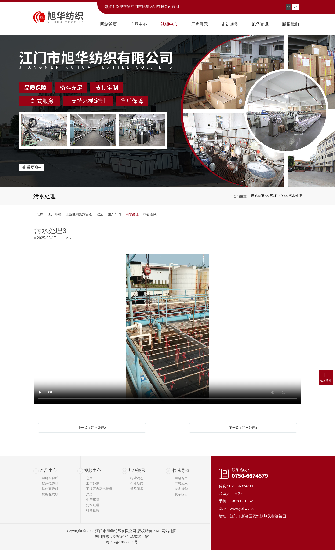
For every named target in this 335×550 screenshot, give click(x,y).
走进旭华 (181, 489)
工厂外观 (54, 214)
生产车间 (114, 214)
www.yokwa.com (244, 509)
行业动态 (136, 478)
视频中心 (276, 196)
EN (296, 6)
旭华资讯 (136, 470)
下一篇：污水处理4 (243, 428)
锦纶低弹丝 (50, 483)
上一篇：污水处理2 (92, 428)
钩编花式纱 (50, 494)
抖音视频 (150, 214)
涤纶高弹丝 (50, 489)
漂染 (100, 214)
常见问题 (136, 489)
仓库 (40, 214)
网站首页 (257, 196)
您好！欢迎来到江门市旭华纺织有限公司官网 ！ (144, 7)
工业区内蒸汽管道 (79, 214)
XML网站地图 (165, 531)
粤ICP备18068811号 (122, 542)
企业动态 (136, 483)
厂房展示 (181, 483)
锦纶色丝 (120, 537)
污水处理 (295, 196)
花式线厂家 (139, 537)
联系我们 (181, 494)
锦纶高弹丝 (50, 478)
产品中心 (48, 470)
